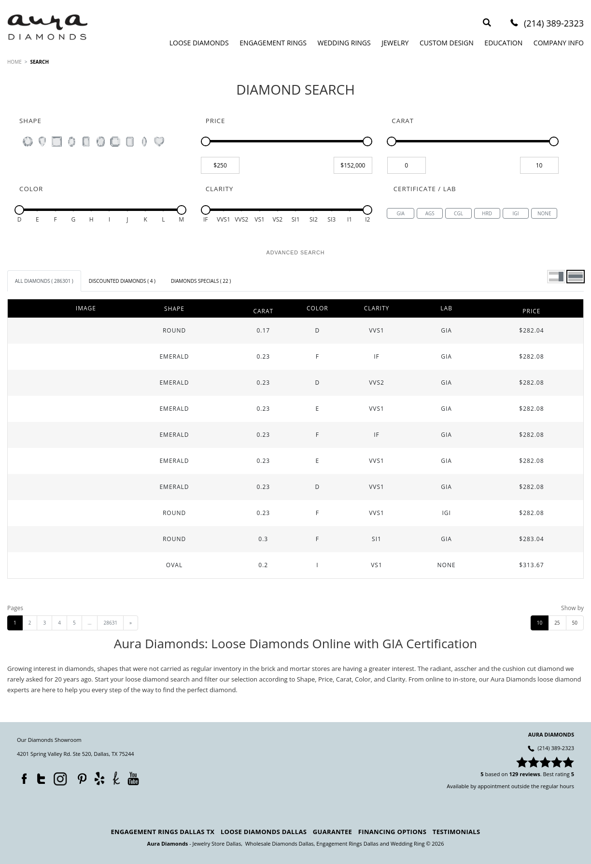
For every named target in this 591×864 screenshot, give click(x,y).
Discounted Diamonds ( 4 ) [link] (122, 281)
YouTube (133, 778)
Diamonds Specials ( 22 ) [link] (201, 281)
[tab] (44, 281)
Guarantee (332, 831)
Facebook (22, 776)
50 (574, 622)
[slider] (206, 141)
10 (539, 622)
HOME (14, 61)
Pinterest (79, 776)
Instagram (59, 778)
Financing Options (392, 831)
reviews (530, 774)
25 (557, 622)
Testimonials (456, 831)
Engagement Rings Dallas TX (163, 831)
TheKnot (116, 778)
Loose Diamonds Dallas (264, 831)
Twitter (38, 776)
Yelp (99, 778)
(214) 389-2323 (554, 24)
